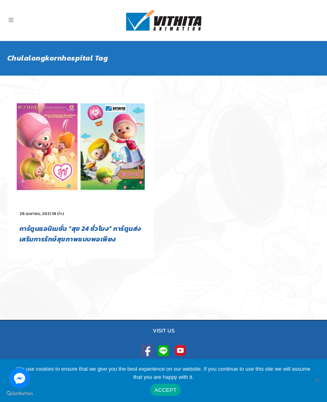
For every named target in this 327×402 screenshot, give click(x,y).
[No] (317, 380)
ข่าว (60, 214)
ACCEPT (165, 390)
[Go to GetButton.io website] (20, 393)
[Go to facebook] (19, 378)
